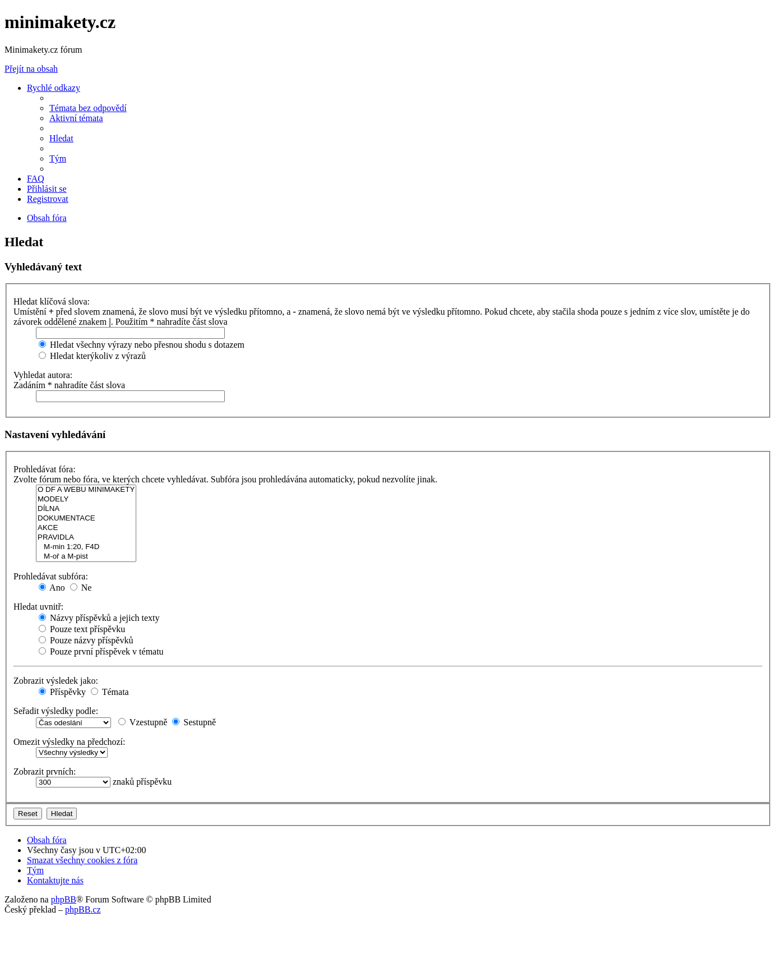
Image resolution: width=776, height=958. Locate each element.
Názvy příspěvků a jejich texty (99, 618)
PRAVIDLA (86, 537)
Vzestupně (142, 722)
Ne (81, 587)
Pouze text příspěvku (82, 629)
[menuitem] (88, 108)
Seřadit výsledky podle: (55, 711)
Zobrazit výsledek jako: (55, 680)
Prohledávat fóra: (44, 469)
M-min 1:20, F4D (86, 547)
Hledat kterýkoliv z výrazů (92, 356)
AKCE (86, 528)
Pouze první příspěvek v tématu (101, 651)
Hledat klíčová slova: (51, 301)
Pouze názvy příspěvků (86, 640)
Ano (52, 587)
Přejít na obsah (31, 68)
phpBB (63, 899)
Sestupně (194, 722)
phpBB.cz (83, 909)
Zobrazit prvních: (44, 771)
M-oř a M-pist (86, 556)
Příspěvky (62, 692)
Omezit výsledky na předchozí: (69, 742)
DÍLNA (86, 509)
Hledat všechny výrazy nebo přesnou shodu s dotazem (141, 344)
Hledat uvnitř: (38, 606)
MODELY (86, 499)
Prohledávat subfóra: (50, 576)
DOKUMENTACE (86, 518)
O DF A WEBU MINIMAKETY (86, 490)
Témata (110, 692)
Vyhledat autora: (42, 375)
